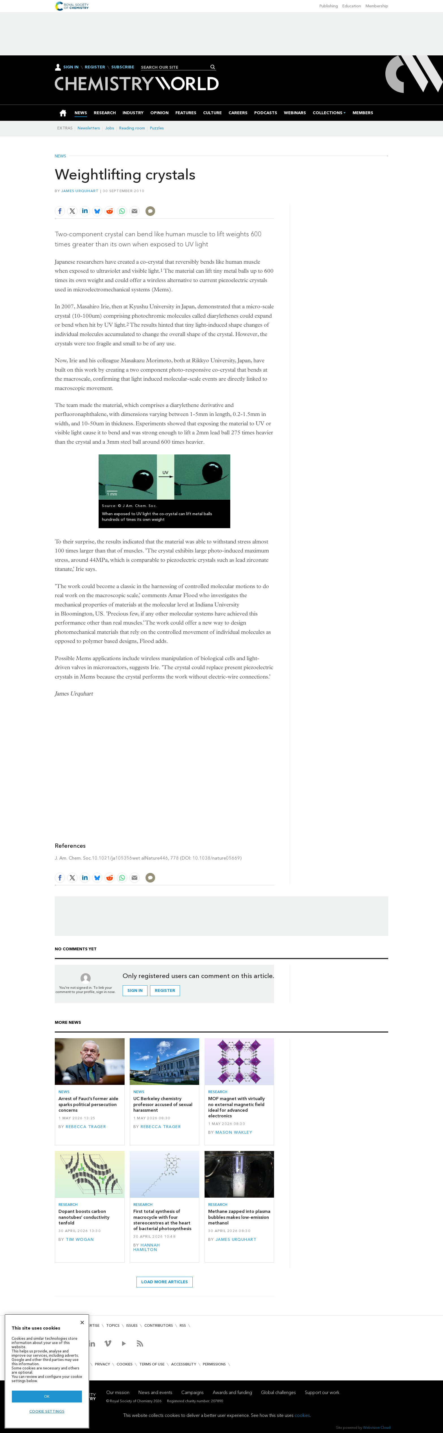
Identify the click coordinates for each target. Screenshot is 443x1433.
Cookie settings (47, 1411)
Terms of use (151, 1364)
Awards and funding (232, 1392)
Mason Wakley (234, 1132)
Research (217, 1092)
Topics (113, 1325)
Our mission (117, 1392)
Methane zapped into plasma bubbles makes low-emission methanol (239, 1217)
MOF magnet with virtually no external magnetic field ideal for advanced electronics (236, 1107)
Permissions (214, 1364)
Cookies (125, 1364)
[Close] (82, 1322)
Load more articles (164, 1282)
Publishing (329, 6)
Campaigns (192, 1392)
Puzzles (157, 128)
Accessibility (183, 1364)
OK (47, 1396)
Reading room (132, 128)
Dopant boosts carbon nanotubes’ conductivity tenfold (83, 1217)
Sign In (71, 67)
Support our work (322, 1392)
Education (351, 6)
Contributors (158, 1325)
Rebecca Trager (86, 1126)
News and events (155, 1392)
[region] (47, 1371)
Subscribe (122, 67)
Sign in (135, 990)
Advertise (89, 1325)
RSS (183, 1325)
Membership (377, 6)
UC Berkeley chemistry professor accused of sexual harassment (162, 1104)
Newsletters (89, 128)
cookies (302, 1415)
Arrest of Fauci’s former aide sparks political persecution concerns (88, 1104)
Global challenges (278, 1392)
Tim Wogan (80, 1239)
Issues (132, 1325)
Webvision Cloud (376, 1427)
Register (95, 67)
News (60, 156)
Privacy (102, 1364)
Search (213, 67)
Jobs (109, 128)
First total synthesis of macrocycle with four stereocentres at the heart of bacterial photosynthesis (162, 1220)
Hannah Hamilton (146, 1247)
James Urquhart (80, 191)
